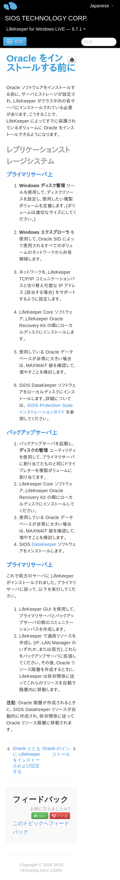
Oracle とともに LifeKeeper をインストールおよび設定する (27, 760)
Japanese (102, 5)
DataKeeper (44, 544)
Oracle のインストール (56, 751)
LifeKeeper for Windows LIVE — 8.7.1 (46, 29)
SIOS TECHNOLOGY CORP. (46, 18)
